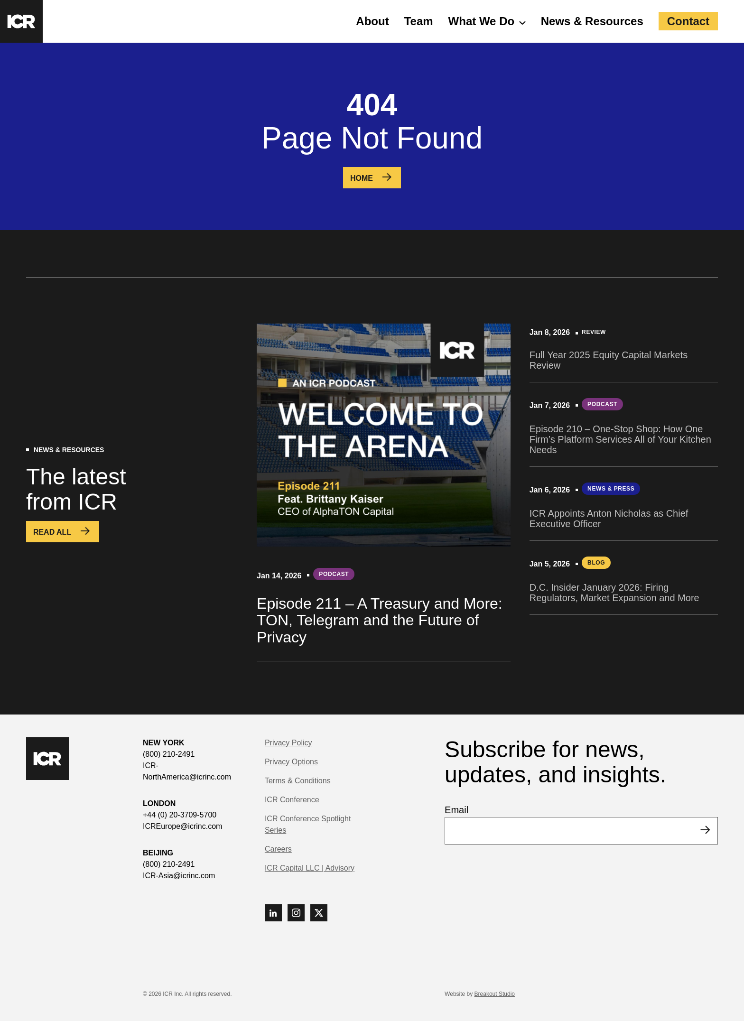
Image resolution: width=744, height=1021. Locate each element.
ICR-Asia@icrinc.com (179, 876)
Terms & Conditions (298, 781)
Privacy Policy (288, 743)
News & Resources (592, 21)
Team (418, 21)
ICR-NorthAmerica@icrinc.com (187, 771)
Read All (52, 532)
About (372, 21)
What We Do (481, 21)
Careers (278, 849)
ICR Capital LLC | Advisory (309, 868)
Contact (688, 21)
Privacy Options (291, 762)
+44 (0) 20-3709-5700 (179, 815)
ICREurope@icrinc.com (182, 826)
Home (361, 178)
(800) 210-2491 (169, 754)
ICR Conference (292, 800)
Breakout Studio (494, 994)
